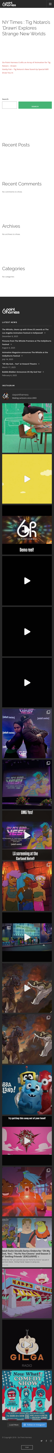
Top (27, 1447)
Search (5, 99)
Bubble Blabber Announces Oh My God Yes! (21, 372)
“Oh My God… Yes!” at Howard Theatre (19, 364)
